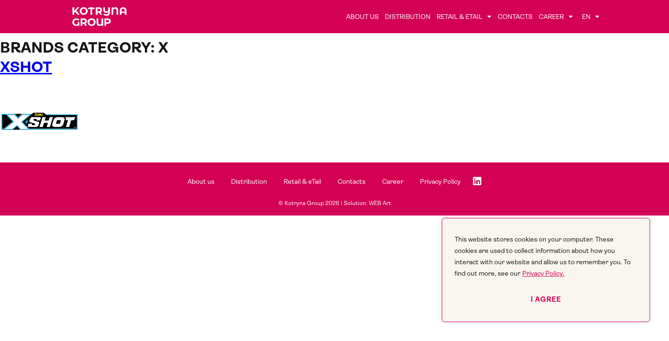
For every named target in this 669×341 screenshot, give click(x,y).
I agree (546, 299)
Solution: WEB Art (367, 203)
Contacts (515, 16)
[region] (546, 270)
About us (362, 16)
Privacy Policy (440, 181)
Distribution (407, 16)
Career (556, 17)
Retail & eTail (464, 17)
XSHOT (26, 67)
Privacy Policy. (543, 273)
